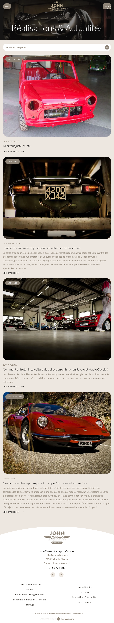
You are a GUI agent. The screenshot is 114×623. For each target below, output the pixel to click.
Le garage (85, 592)
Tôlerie (29, 589)
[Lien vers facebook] (52, 574)
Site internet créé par (57, 619)
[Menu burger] (7, 6)
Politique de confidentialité (72, 613)
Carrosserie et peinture (29, 584)
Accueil (44, 18)
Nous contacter (108, 7)
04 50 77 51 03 (57, 567)
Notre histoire (84, 587)
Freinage (29, 604)
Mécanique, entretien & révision (29, 599)
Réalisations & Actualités (84, 597)
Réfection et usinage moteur (29, 594)
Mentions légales (54, 613)
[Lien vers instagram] (61, 574)
